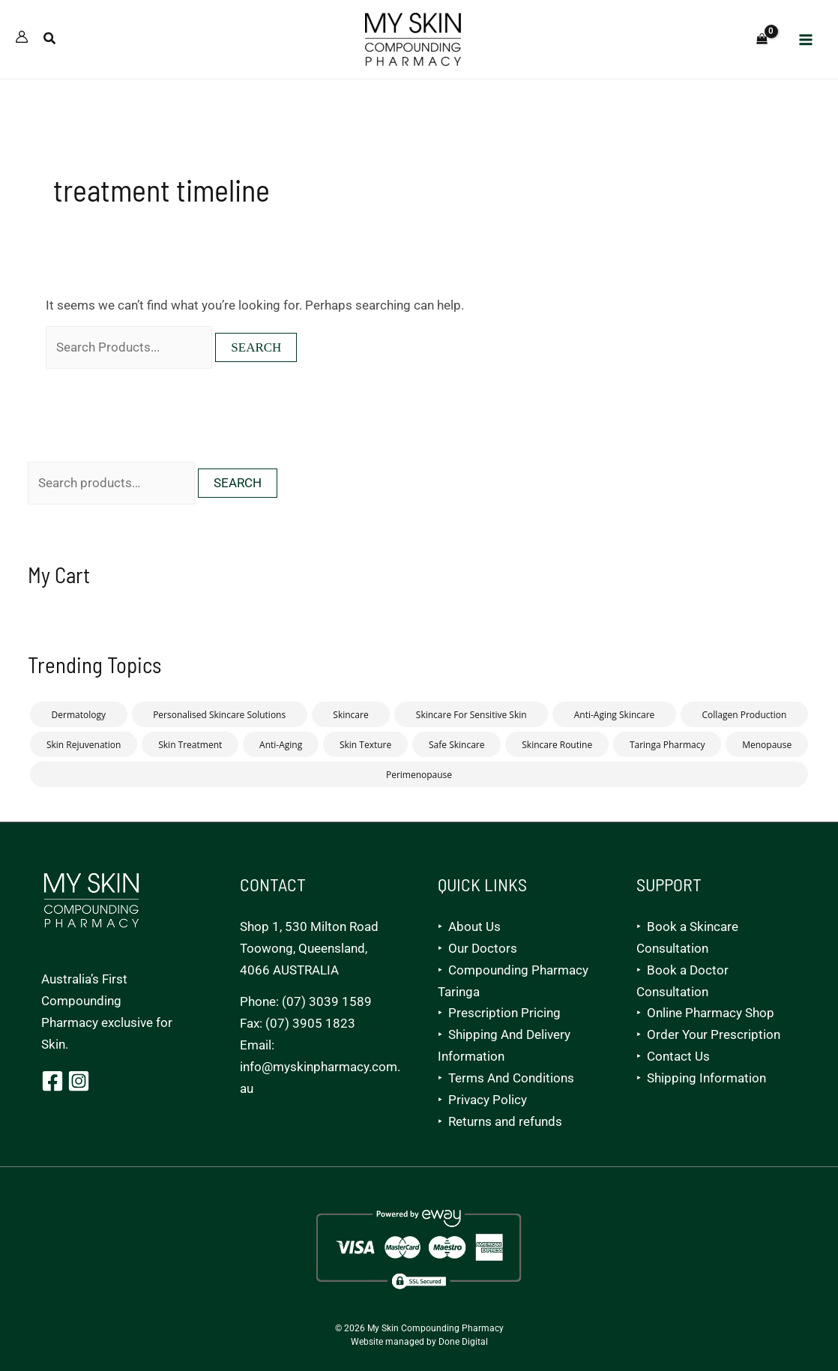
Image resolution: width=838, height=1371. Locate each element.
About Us (474, 926)
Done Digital (463, 1342)
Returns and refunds (505, 1121)
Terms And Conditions (511, 1077)
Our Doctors (482, 948)
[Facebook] (52, 1081)
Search (238, 482)
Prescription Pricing (504, 1012)
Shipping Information (706, 1077)
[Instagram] (78, 1081)
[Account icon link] (21, 36)
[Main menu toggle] (806, 39)
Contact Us (678, 1056)
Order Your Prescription (713, 1034)
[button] (50, 40)
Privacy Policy (487, 1099)
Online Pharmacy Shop (710, 1012)
